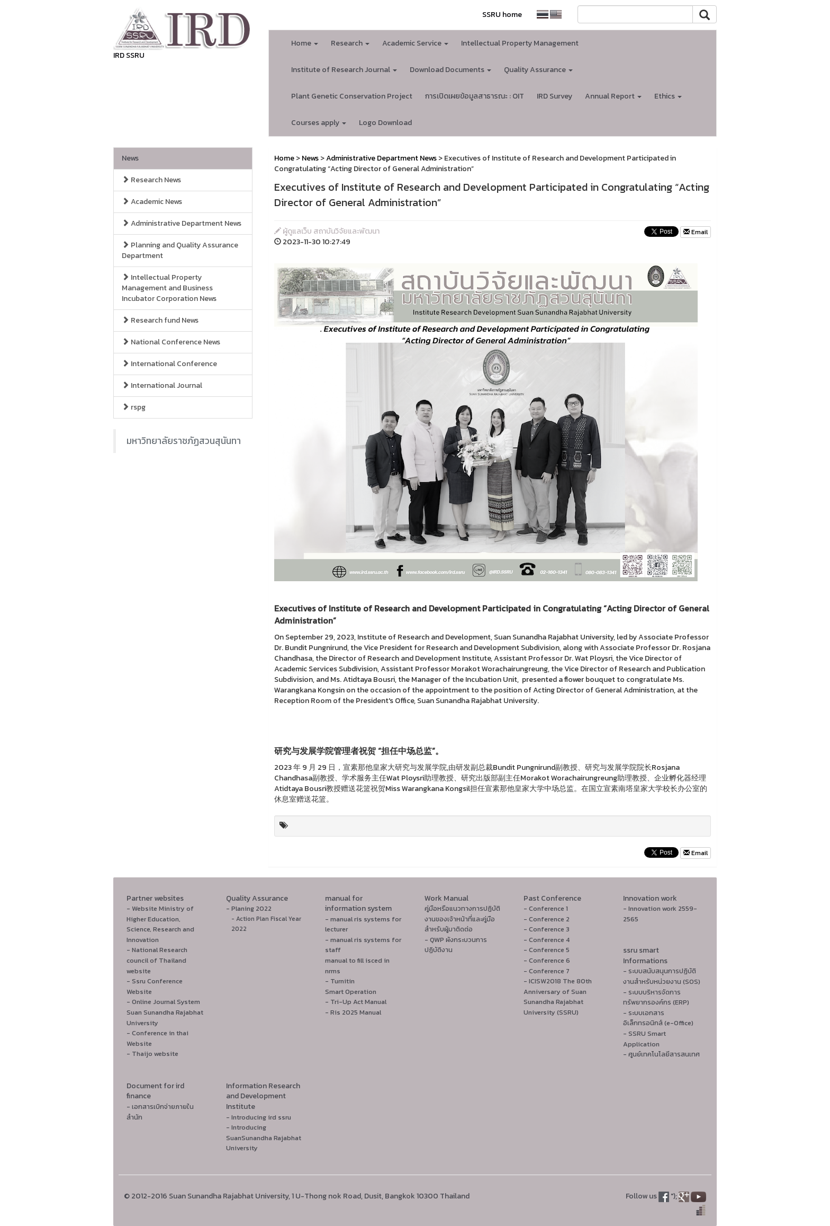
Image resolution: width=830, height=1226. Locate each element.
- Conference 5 (547, 950)
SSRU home (502, 14)
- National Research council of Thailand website (157, 960)
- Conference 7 (547, 971)
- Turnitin (340, 981)
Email (695, 232)
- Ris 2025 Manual (353, 1012)
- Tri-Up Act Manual (355, 1002)
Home (284, 158)
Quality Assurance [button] (538, 69)
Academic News (152, 201)
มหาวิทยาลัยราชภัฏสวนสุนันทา (184, 441)
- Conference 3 (547, 929)
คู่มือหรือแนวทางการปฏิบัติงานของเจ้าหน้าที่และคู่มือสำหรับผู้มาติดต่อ (462, 918)
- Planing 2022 (249, 908)
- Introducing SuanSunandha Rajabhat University (263, 1137)
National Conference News (171, 342)
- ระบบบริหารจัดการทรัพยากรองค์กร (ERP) (656, 997)
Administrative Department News (181, 223)
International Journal (162, 385)
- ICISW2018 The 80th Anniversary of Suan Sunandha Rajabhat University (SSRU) (558, 996)
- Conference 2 (547, 919)
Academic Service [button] (415, 43)
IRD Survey (554, 96)
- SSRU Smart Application (644, 1038)
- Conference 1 (546, 908)
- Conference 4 (547, 940)
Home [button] (304, 43)
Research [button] (350, 43)
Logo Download (385, 122)
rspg (134, 407)
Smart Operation (350, 992)
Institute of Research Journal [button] (344, 69)
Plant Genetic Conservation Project (351, 96)
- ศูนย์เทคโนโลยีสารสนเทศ (661, 1054)
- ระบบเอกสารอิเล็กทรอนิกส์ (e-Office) (658, 1018)
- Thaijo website (152, 1054)
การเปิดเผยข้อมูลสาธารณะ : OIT (474, 96)
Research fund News (160, 320)
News (130, 158)
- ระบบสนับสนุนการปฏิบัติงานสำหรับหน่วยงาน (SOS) (661, 976)
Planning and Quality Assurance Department (180, 250)
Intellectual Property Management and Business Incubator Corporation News (169, 288)
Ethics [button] (668, 96)
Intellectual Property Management (520, 43)
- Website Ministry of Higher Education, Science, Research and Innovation (160, 924)
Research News (151, 179)
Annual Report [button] (613, 96)
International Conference (169, 363)
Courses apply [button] (318, 122)
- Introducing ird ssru (258, 1117)
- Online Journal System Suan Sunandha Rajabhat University (165, 1012)
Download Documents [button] (450, 69)
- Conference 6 (547, 960)
